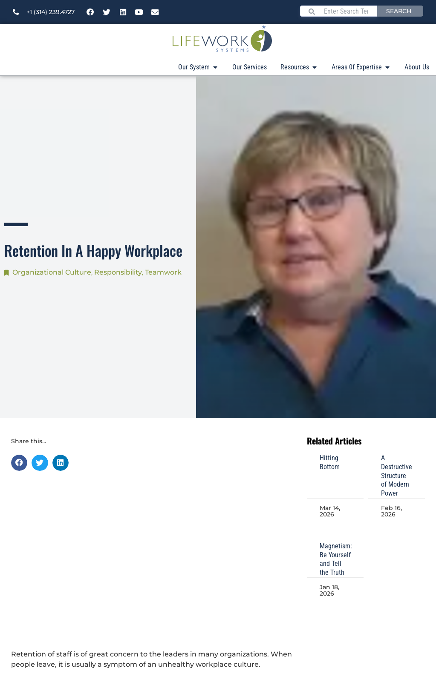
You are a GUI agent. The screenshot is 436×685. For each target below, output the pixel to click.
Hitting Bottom (330, 462)
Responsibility (118, 272)
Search (398, 11)
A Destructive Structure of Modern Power (396, 475)
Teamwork (163, 272)
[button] (19, 463)
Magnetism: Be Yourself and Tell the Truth (336, 559)
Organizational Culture (51, 272)
